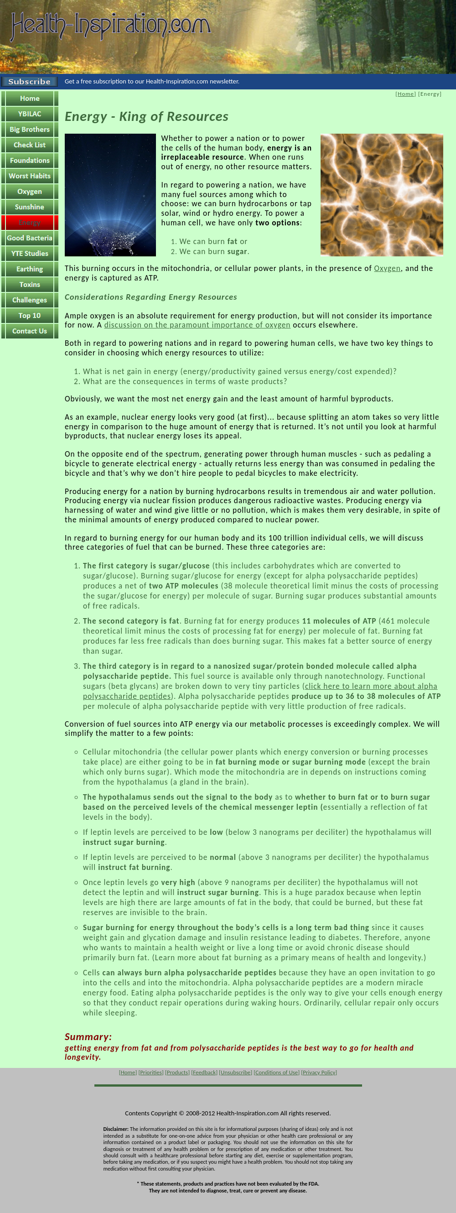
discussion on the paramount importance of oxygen (197, 325)
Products (177, 1072)
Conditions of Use (276, 1072)
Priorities (150, 1072)
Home (406, 93)
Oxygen (387, 268)
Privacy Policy (319, 1072)
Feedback (204, 1072)
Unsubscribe (235, 1072)
